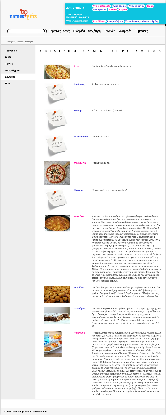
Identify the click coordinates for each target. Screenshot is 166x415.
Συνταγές (10, 77)
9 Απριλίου (78, 8)
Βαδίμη (150, 6)
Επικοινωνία (40, 411)
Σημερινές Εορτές (59, 31)
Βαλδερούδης (100, 9)
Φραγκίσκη (79, 332)
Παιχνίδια (109, 31)
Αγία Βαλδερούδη (101, 6)
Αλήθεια (123, 9)
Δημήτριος (79, 84)
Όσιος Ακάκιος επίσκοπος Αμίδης (142, 21)
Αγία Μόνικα (99, 21)
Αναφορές (125, 31)
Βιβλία (8, 57)
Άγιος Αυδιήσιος (115, 21)
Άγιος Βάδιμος (119, 6)
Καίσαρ (77, 110)
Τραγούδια (11, 50)
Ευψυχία (113, 9)
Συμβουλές (141, 31)
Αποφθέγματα (12, 70)
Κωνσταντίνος (81, 136)
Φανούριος (79, 308)
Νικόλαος (79, 190)
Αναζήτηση (94, 31)
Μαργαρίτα (80, 162)
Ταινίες (9, 64)
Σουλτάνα (79, 216)
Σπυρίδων (79, 287)
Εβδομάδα (79, 31)
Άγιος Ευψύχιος (136, 6)
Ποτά (8, 83)
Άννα (76, 66)
